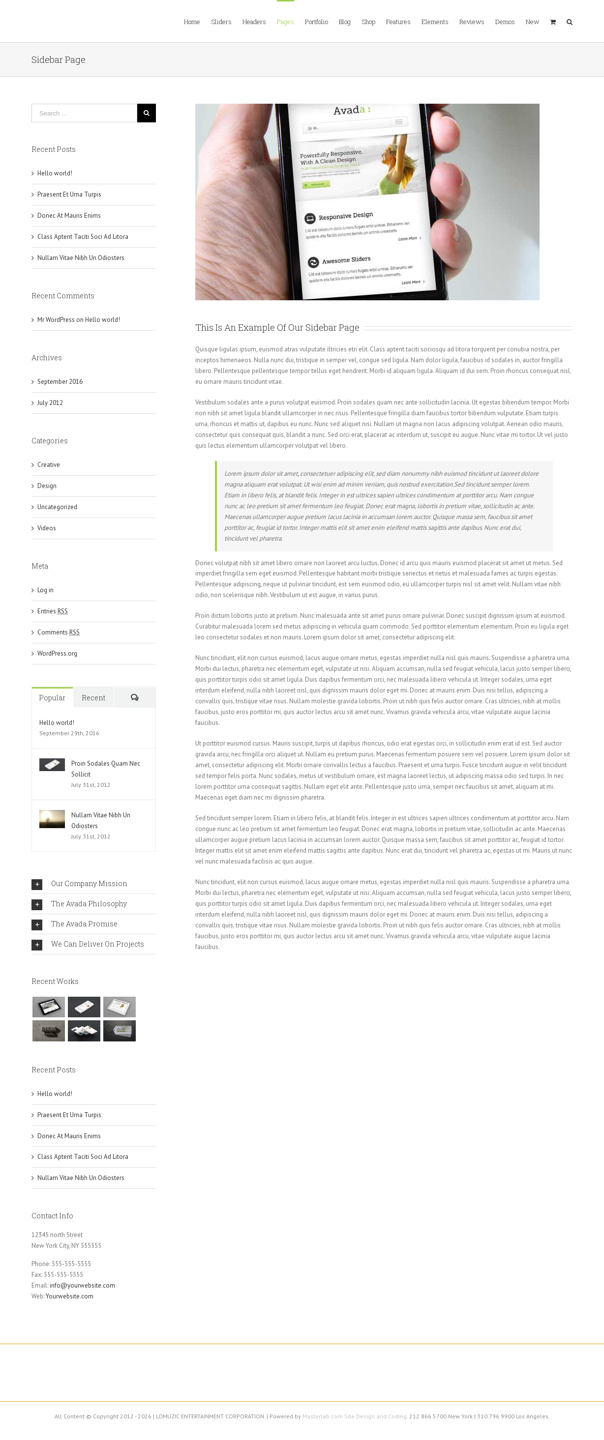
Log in (45, 590)
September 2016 (60, 381)
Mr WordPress (56, 320)
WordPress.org (57, 653)
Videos (46, 528)
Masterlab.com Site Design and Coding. (355, 1416)
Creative (48, 465)
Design (47, 486)
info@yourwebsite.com (82, 1285)
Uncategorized (57, 507)
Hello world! (54, 173)
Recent (93, 697)
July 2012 (50, 403)
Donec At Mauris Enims (69, 215)
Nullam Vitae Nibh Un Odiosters (80, 258)
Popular (52, 697)
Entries (52, 611)
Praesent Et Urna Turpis (69, 194)
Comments (58, 632)
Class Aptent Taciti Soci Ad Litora (82, 236)
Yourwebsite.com (69, 1296)
